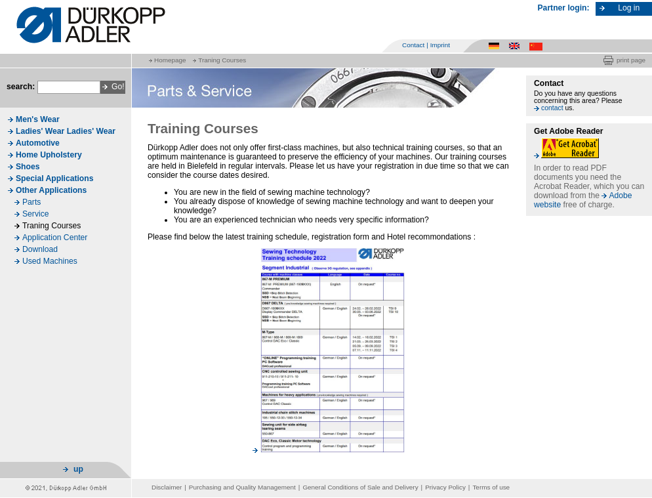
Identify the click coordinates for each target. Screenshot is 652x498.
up (78, 469)
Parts (31, 202)
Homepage (170, 60)
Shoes (27, 166)
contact (552, 108)
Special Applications (54, 178)
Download (40, 249)
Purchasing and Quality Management (242, 487)
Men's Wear (38, 119)
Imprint (440, 45)
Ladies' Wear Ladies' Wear (65, 131)
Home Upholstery (49, 154)
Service (35, 213)
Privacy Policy (445, 487)
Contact (413, 45)
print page (631, 60)
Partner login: (564, 7)
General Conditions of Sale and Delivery (360, 487)
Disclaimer (167, 487)
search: (21, 86)
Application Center (54, 237)
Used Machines (49, 261)
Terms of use (491, 487)
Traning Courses (222, 60)
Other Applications (51, 190)
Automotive (38, 143)
